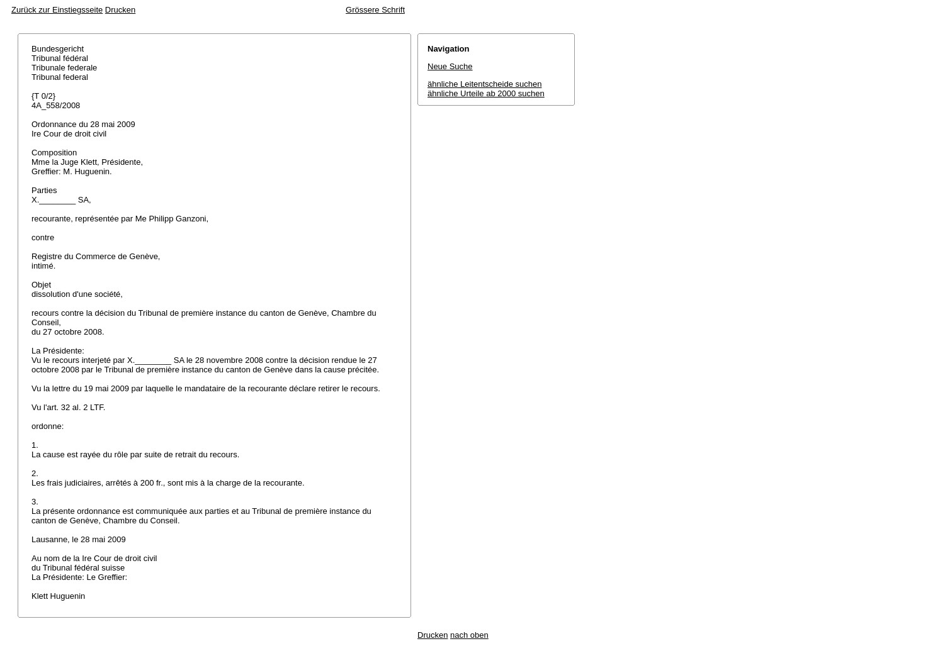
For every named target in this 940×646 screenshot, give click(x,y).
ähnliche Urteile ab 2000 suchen (486, 93)
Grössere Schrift (375, 9)
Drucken (120, 9)
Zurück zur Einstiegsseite (57, 9)
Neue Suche (450, 66)
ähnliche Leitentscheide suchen (484, 84)
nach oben (469, 635)
